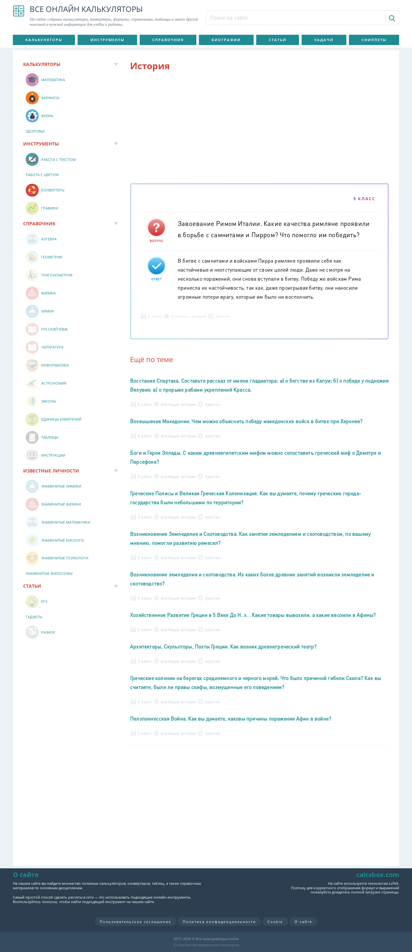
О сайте (303, 921)
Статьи (277, 39)
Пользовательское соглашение (135, 921)
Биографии (226, 39)
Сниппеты (374, 39)
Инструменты (107, 39)
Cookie (275, 921)
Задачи (323, 39)
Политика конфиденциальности (219, 921)
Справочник (168, 39)
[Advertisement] (259, 128)
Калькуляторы (43, 39)
